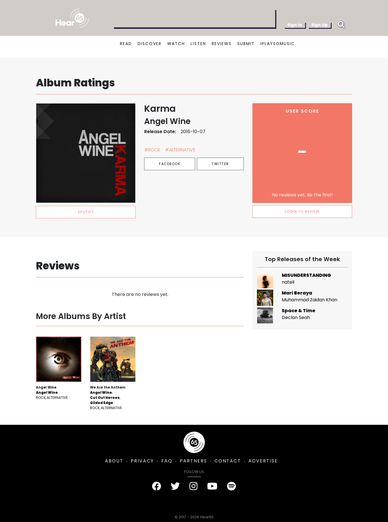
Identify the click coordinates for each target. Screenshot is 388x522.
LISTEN (198, 43)
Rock (41, 397)
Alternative (57, 397)
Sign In (294, 25)
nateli (288, 282)
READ (126, 43)
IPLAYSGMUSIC (277, 43)
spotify (86, 212)
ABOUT (114, 461)
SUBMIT (246, 43)
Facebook (169, 163)
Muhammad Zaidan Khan (309, 299)
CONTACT (228, 461)
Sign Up (319, 25)
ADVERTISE (263, 461)
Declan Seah (296, 317)
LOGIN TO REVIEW (302, 211)
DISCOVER (150, 43)
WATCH (176, 43)
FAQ (166, 461)
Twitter (220, 163)
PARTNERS (193, 461)
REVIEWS (222, 43)
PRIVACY (142, 461)
